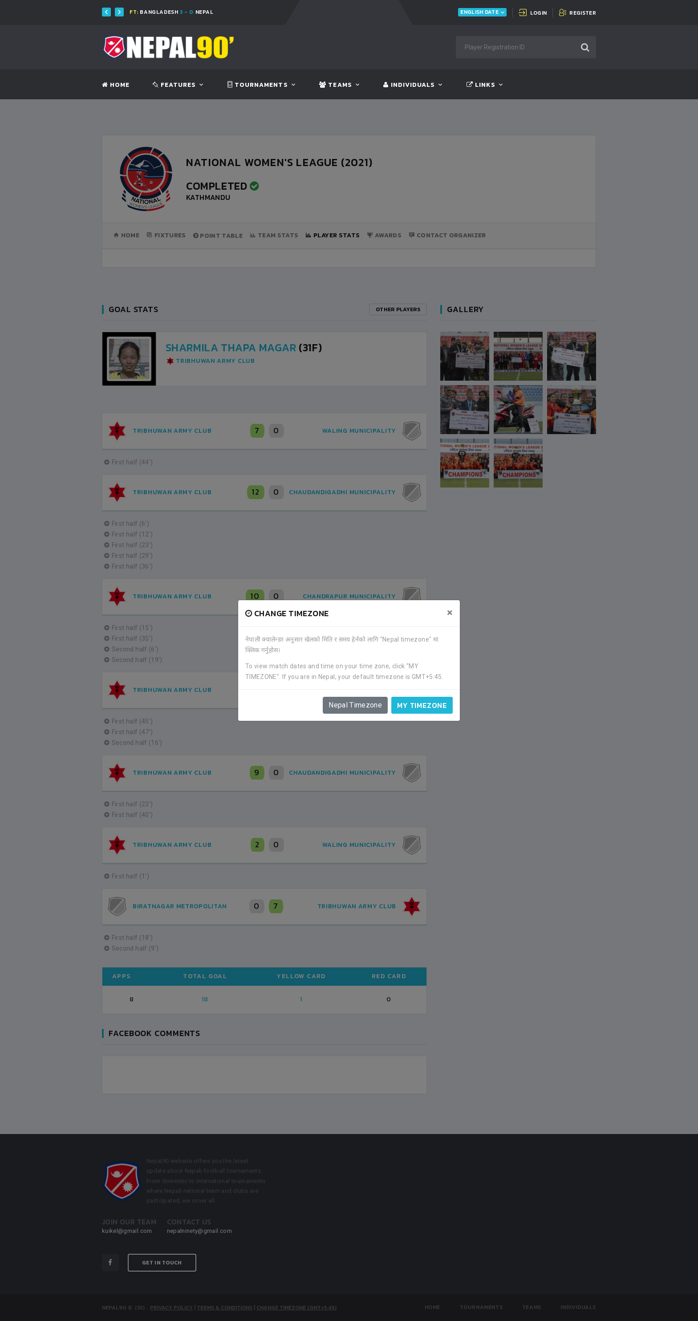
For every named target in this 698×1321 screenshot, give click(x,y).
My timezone (422, 705)
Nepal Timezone (355, 705)
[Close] (450, 612)
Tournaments (257, 85)
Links (481, 85)
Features (174, 85)
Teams (335, 85)
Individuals (409, 85)
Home (116, 85)
